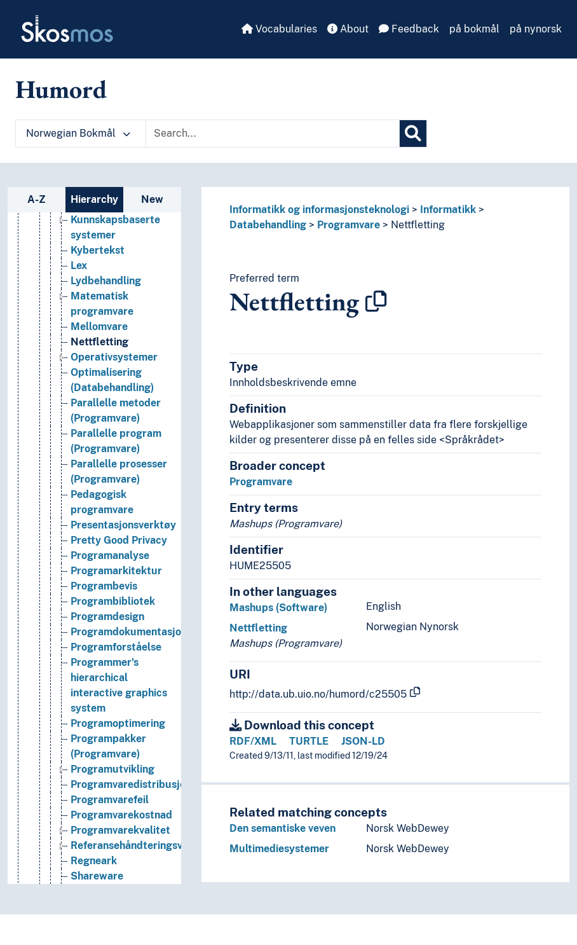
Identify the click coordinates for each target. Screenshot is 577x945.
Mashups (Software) (278, 608)
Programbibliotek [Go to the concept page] (113, 603)
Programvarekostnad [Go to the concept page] (121, 816)
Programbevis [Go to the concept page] (104, 587)
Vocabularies (279, 29)
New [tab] (152, 199)
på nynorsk (536, 29)
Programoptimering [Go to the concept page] (118, 725)
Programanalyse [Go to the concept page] (110, 557)
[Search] (413, 134)
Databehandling (267, 225)
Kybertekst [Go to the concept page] (98, 251)
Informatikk (448, 209)
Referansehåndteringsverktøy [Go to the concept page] (143, 847)
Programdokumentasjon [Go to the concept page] (129, 633)
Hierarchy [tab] (94, 199)
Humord (61, 89)
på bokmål (474, 29)
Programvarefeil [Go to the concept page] (110, 801)
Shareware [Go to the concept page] (97, 877)
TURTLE (309, 741)
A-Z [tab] (36, 199)
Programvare (348, 225)
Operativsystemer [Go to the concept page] (114, 358)
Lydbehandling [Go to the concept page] (106, 282)
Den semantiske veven (282, 828)
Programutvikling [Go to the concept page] (112, 770)
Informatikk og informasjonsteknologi (319, 209)
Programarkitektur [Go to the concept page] (116, 572)
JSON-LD (363, 741)
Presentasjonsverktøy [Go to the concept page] (123, 526)
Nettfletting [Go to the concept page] (99, 343)
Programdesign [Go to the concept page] (107, 618)
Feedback (409, 29)
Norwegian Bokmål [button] (78, 133)
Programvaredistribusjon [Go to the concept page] (131, 786)
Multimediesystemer (279, 849)
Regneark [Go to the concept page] (94, 862)
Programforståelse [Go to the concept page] (116, 648)
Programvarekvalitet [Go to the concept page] (120, 831)
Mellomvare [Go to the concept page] (99, 328)
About (348, 29)
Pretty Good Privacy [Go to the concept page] (119, 541)
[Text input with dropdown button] (273, 134)
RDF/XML (252, 741)
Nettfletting (418, 225)
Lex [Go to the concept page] (79, 267)
